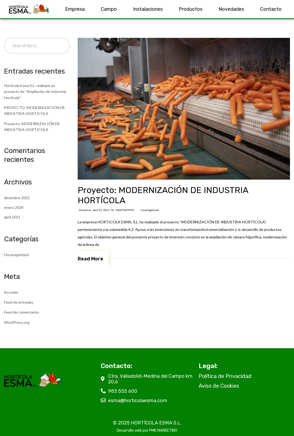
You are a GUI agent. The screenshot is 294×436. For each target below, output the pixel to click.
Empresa (75, 9)
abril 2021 (12, 217)
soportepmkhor (124, 209)
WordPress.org (17, 322)
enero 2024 (13, 207)
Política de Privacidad (225, 376)
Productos (190, 9)
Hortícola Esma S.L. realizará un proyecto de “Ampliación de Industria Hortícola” (35, 91)
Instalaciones (148, 9)
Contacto (271, 9)
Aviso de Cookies (219, 386)
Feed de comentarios (21, 312)
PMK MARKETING (163, 430)
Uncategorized (150, 210)
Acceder (11, 292)
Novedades (231, 9)
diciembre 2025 (17, 197)
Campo (109, 9)
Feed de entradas (18, 302)
